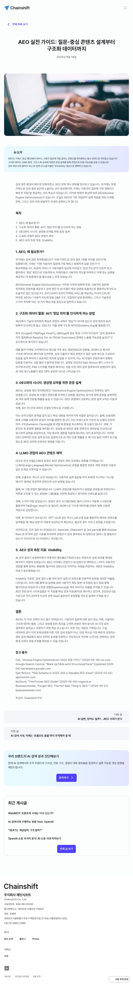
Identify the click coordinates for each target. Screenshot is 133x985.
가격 (6, 956)
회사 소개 (8, 939)
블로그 (23, 939)
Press (35, 939)
